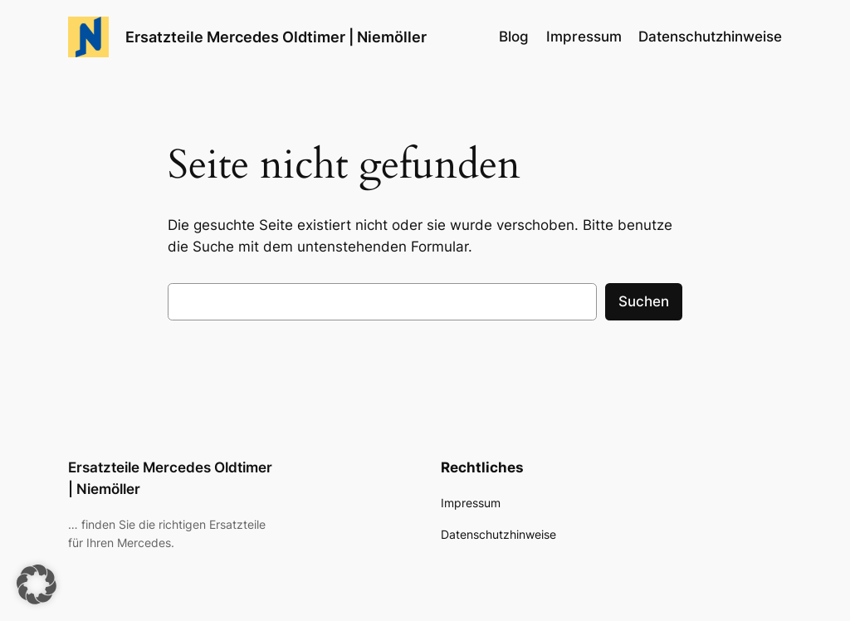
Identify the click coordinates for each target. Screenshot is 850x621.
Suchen (643, 301)
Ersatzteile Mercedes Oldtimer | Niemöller (276, 37)
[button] (36, 584)
